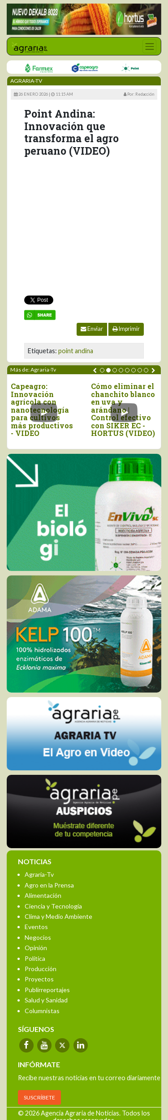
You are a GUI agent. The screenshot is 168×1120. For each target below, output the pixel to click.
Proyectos (39, 979)
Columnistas (42, 1010)
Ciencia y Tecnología (53, 906)
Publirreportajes (47, 989)
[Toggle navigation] (149, 46)
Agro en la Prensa (49, 885)
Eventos (36, 926)
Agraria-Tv (39, 874)
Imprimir (126, 328)
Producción (40, 968)
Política (35, 958)
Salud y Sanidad (46, 1000)
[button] (102, 370)
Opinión (36, 947)
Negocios (38, 937)
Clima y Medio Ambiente (58, 916)
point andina (75, 351)
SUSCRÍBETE (39, 1097)
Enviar (92, 328)
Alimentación (43, 895)
